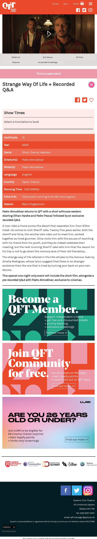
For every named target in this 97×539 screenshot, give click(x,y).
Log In (65, 4)
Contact (55, 4)
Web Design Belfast (9, 531)
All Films (79, 57)
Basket (78, 4)
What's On (16, 57)
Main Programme (33, 204)
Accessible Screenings (48, 62)
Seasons (16, 62)
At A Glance (48, 57)
